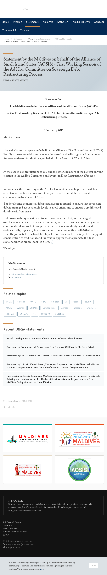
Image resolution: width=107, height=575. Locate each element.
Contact (24, 30)
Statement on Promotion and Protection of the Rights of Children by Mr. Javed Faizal (50, 347)
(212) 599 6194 (13, 544)
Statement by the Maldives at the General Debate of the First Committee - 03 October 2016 (53, 355)
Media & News (81, 22)
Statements (32, 22)
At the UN (63, 22)
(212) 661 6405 (13, 547)
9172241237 (16, 277)
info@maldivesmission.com (24, 274)
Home (5, 22)
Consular (99, 22)
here (41, 569)
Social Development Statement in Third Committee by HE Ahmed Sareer (44, 338)
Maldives (48, 22)
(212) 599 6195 (27, 544)
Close (93, 565)
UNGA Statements (63, 39)
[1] (51, 242)
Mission (17, 22)
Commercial (9, 30)
